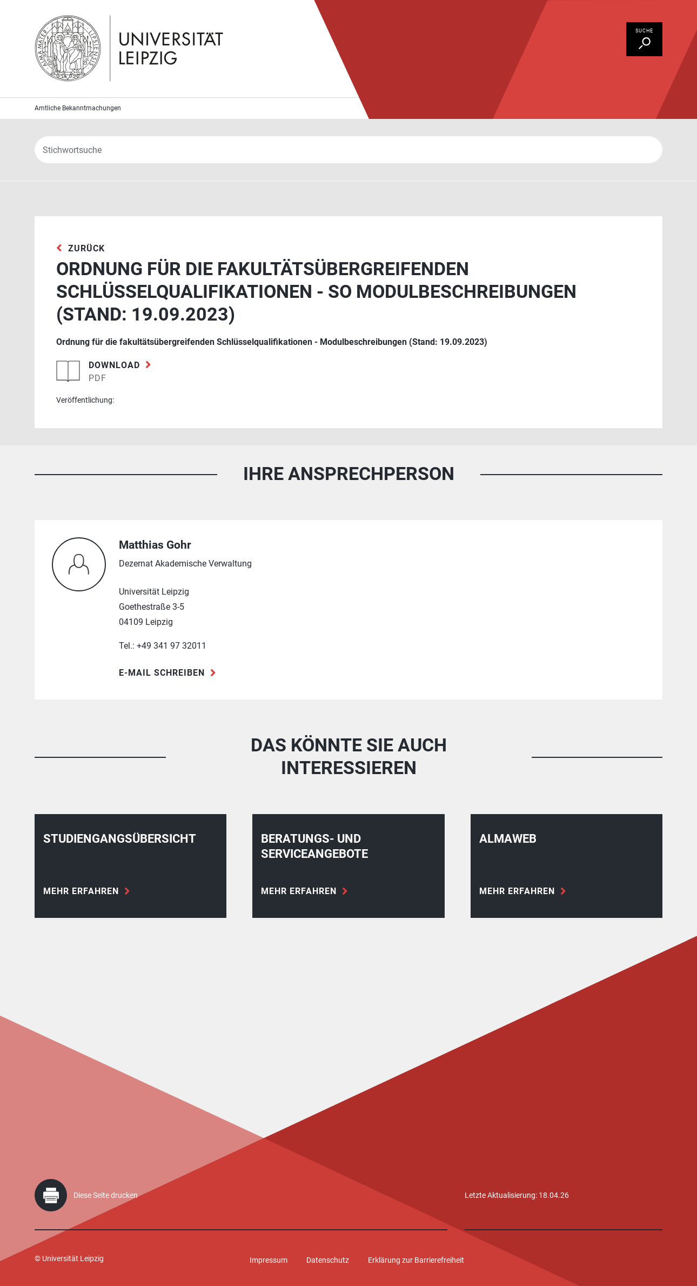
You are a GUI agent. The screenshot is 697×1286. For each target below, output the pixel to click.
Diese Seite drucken (105, 1195)
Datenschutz (327, 1260)
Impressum (268, 1260)
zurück (86, 248)
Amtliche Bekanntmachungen (78, 108)
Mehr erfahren (81, 891)
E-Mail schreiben (162, 673)
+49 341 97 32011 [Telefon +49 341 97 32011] (171, 646)
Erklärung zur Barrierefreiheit (416, 1260)
